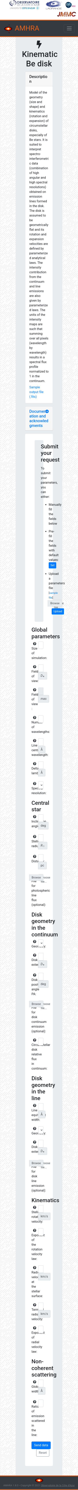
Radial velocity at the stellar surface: (34, 1282)
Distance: (34, 859)
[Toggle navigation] (69, 28)
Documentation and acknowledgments (38, 418)
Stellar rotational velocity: (34, 1214)
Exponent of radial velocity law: (34, 1339)
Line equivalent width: (34, 1113)
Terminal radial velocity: (34, 1312)
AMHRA (21, 29)
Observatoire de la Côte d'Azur (58, 1485)
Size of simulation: (34, 651)
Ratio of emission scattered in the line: (34, 1418)
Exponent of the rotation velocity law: (34, 1245)
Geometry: (34, 944)
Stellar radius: (34, 841)
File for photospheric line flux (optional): (34, 891)
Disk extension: (34, 960)
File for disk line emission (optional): (34, 1176)
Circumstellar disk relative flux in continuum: (34, 1054)
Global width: (34, 1386)
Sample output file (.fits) (36, 392)
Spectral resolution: (34, 788)
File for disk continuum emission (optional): (34, 1017)
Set (52, 565)
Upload (57, 611)
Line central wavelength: (34, 748)
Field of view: (34, 674)
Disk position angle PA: (34, 984)
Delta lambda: (34, 768)
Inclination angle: (34, 821)
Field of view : (34, 699)
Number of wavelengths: (34, 725)
